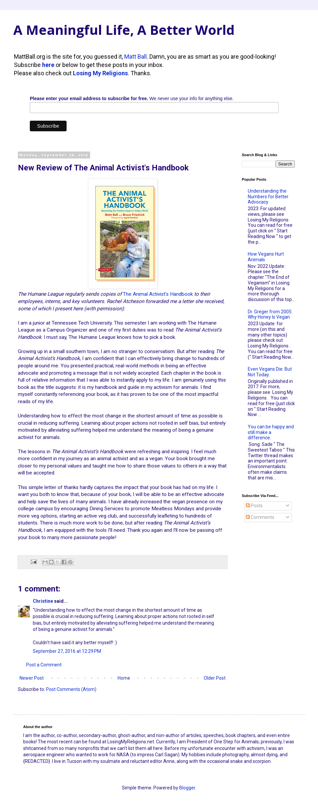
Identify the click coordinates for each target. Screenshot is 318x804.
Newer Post (32, 678)
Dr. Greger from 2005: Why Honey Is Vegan (270, 314)
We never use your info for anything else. (132, 98)
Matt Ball (135, 56)
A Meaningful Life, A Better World (124, 30)
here (48, 64)
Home (124, 678)
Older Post (215, 678)
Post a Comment (44, 664)
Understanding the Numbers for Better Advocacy (268, 196)
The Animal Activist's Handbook (158, 294)
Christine (43, 601)
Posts (254, 505)
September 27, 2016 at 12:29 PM (67, 651)
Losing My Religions (100, 73)
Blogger (187, 787)
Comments (260, 517)
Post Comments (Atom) (71, 689)
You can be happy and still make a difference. (271, 432)
